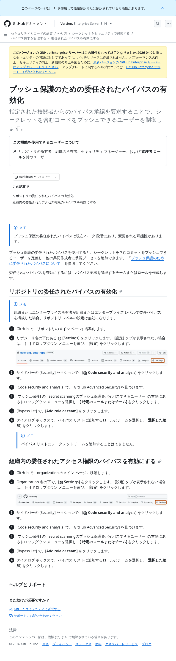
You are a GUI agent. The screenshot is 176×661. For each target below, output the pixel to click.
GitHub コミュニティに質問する (34, 609)
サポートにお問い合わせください (35, 615)
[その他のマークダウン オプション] (56, 177)
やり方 (62, 33)
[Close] (163, 7)
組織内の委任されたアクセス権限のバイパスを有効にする (85, 461)
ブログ (146, 644)
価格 (98, 644)
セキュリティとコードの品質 (32, 33)
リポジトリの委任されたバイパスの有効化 (65, 291)
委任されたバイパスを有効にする (75, 38)
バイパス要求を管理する (28, 38)
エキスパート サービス (121, 644)
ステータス (83, 644)
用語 (45, 644)
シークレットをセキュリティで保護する (101, 33)
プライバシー (62, 644)
